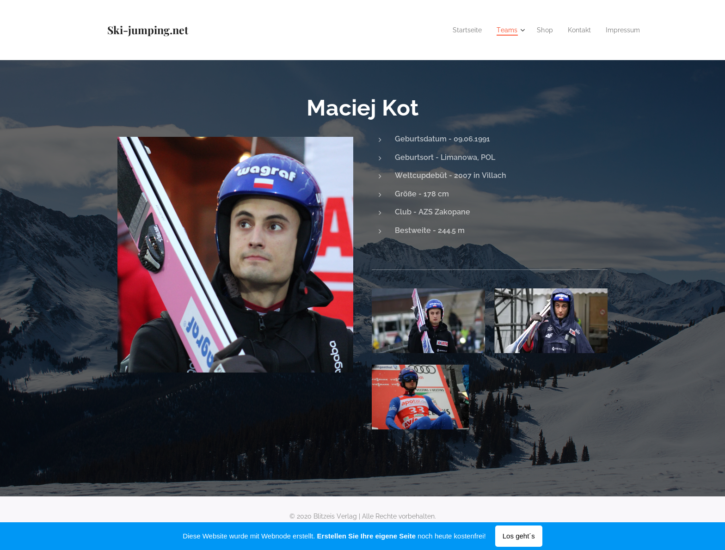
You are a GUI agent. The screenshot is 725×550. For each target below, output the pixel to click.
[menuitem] (460, 30)
